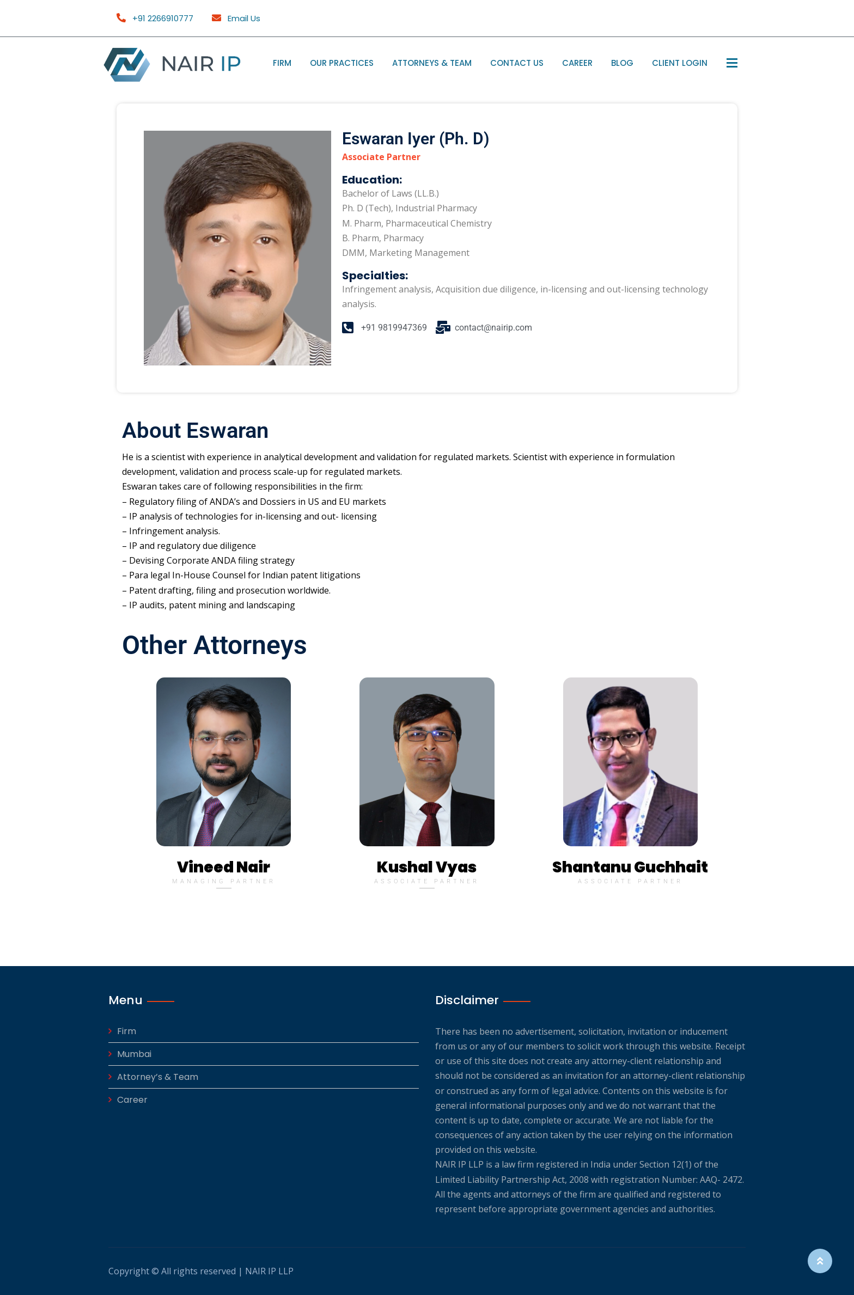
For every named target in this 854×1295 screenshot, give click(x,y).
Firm (282, 63)
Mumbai (134, 1054)
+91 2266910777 (155, 18)
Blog (622, 63)
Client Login (679, 63)
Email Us (236, 18)
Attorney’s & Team (157, 1077)
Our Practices (342, 63)
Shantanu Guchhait (630, 867)
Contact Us (517, 63)
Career (577, 63)
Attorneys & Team (432, 63)
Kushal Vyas (427, 867)
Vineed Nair (223, 867)
